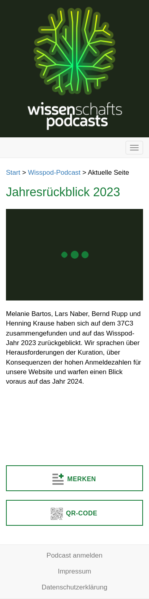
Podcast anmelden (74, 555)
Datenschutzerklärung (74, 587)
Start (13, 172)
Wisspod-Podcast (54, 172)
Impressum (74, 571)
